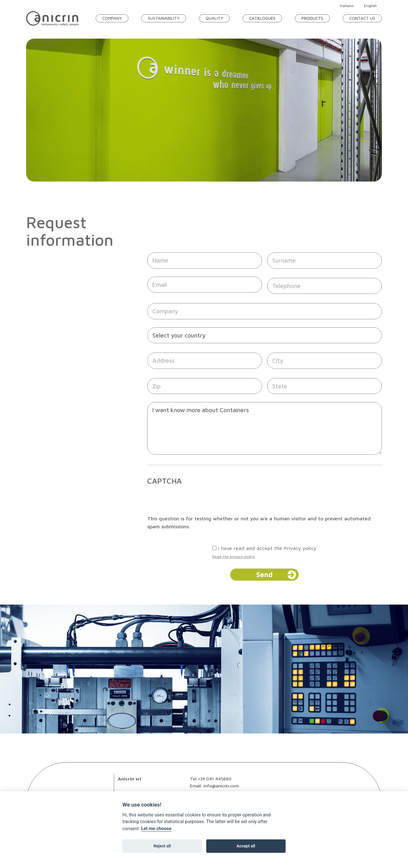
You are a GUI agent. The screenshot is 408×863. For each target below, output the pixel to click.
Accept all (246, 846)
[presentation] (195, 502)
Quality (214, 18)
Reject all (162, 846)
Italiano (347, 5)
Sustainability (163, 18)
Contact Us (362, 18)
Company (112, 18)
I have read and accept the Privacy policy (267, 548)
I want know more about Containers (264, 428)
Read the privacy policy (233, 556)
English (370, 5)
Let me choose (156, 828)
